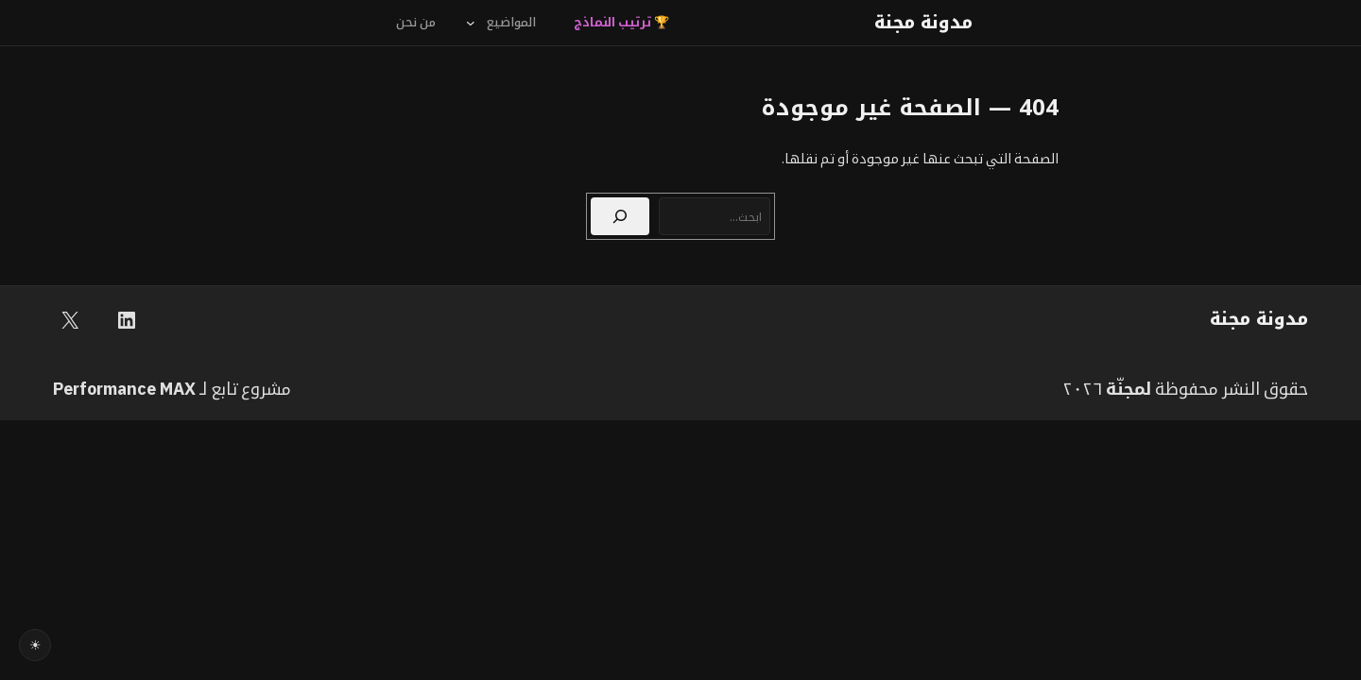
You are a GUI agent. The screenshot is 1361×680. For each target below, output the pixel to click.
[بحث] (620, 216)
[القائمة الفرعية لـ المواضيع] (470, 22)
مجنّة (1126, 389)
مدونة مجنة (923, 22)
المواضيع (511, 22)
